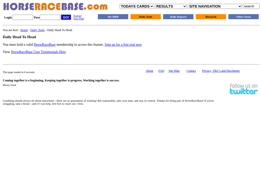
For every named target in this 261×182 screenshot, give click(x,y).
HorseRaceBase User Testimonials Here (38, 52)
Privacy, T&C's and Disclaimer (221, 71)
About (149, 71)
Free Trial (79, 18)
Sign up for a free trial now (123, 45)
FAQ (161, 71)
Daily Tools (145, 16)
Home (24, 30)
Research (210, 16)
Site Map (174, 71)
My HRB (113, 16)
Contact (191, 71)
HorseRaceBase (45, 45)
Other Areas (243, 16)
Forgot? (78, 15)
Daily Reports (178, 16)
